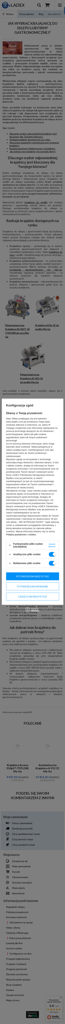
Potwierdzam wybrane (32, 586)
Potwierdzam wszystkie (32, 576)
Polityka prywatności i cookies (21, 534)
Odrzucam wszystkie (32, 596)
